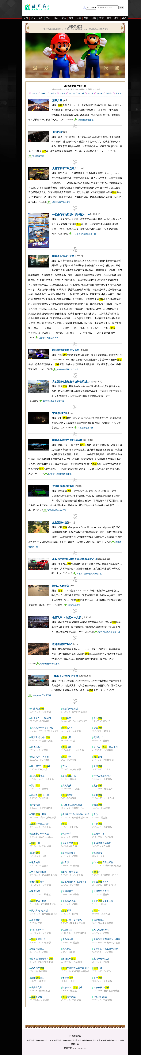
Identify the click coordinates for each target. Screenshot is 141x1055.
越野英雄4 (98, 920)
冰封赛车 (37, 881)
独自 (97, 804)
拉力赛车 (69, 997)
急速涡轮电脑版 (39, 872)
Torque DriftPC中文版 (65, 675)
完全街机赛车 (100, 997)
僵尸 (97, 977)
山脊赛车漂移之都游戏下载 (59, 473)
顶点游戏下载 (38, 156)
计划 (66, 756)
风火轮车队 (70, 843)
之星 (66, 737)
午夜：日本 (101, 881)
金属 (97, 727)
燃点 (95, 814)
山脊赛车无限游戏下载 (48, 337)
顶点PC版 (57, 132)
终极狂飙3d (101, 987)
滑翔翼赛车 (67, 891)
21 (65, 823)
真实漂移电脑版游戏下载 (53, 401)
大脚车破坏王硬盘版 (63, 168)
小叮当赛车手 (37, 929)
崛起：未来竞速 (70, 872)
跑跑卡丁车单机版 (40, 833)
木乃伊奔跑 (67, 939)
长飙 (35, 843)
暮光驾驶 (35, 920)
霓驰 (64, 766)
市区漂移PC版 (60, 413)
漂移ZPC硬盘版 (60, 585)
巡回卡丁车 (99, 833)
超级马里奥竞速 (101, 891)
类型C (67, 795)
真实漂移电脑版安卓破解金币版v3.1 (72, 381)
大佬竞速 (35, 804)
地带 (66, 746)
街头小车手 (36, 746)
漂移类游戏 (76, 1036)
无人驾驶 (66, 785)
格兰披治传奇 (69, 852)
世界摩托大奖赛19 (102, 843)
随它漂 (65, 862)
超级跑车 (69, 958)
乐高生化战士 (37, 987)
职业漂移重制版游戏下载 (67, 369)
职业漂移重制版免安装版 (65, 350)
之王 (97, 872)
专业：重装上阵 (103, 900)
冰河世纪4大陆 (40, 737)
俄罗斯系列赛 (40, 795)
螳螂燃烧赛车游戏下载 (49, 663)
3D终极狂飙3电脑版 (72, 804)
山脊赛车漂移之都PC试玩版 (67, 440)
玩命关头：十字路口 (41, 718)
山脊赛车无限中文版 (63, 255)
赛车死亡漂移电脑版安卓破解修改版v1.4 (74, 559)
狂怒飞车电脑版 (70, 708)
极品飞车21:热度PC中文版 (66, 617)
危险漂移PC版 (60, 522)
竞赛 (97, 756)
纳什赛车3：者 (40, 766)
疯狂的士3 (98, 737)
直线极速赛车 (69, 900)
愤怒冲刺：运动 (72, 987)
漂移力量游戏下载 (85, 119)
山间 (35, 852)
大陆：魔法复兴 (72, 920)
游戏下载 (68, 1048)
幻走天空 (37, 708)
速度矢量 (35, 862)
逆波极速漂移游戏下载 (57, 510)
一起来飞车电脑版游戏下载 (84, 233)
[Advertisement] (20, 60)
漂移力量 (57, 100)
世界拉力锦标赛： (42, 958)
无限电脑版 (39, 814)
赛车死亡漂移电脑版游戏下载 (89, 573)
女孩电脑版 (39, 900)
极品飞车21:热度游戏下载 (109, 632)
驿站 (66, 910)
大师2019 (38, 939)
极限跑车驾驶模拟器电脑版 (75, 814)
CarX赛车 (37, 775)
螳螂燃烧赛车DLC (62, 644)
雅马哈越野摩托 (101, 929)
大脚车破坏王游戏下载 (60, 202)
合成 (97, 823)
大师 (97, 968)
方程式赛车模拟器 (102, 775)
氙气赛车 (66, 948)
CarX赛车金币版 (103, 862)
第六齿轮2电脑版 (39, 910)
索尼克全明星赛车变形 (42, 727)
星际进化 (69, 775)
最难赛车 (37, 977)
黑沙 (97, 785)
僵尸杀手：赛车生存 (105, 746)
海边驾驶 (97, 852)
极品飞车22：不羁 (40, 756)
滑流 (97, 766)
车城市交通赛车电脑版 (75, 968)
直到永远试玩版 (101, 958)
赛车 (66, 718)
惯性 (97, 718)
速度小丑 (35, 891)
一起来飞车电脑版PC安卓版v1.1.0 (71, 214)
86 (96, 910)
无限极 (36, 997)
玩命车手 (66, 833)
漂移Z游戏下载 (74, 605)
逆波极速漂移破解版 (63, 486)
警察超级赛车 (37, 948)
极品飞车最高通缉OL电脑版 (106, 939)
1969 (67, 727)
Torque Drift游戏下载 (41, 695)
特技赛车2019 (40, 823)
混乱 (35, 785)
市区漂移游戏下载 (85, 427)
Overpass (67, 929)
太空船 (67, 977)
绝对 (97, 795)
